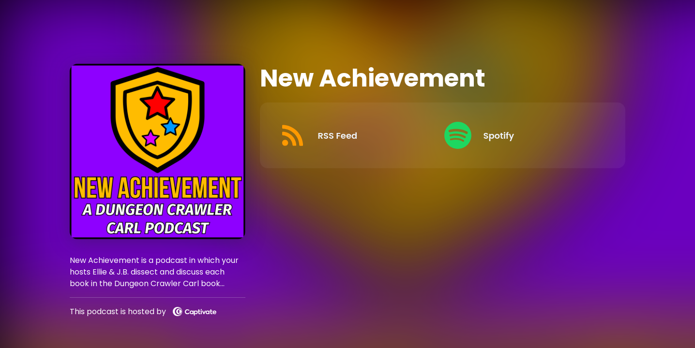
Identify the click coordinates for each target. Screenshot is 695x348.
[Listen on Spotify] (522, 135)
